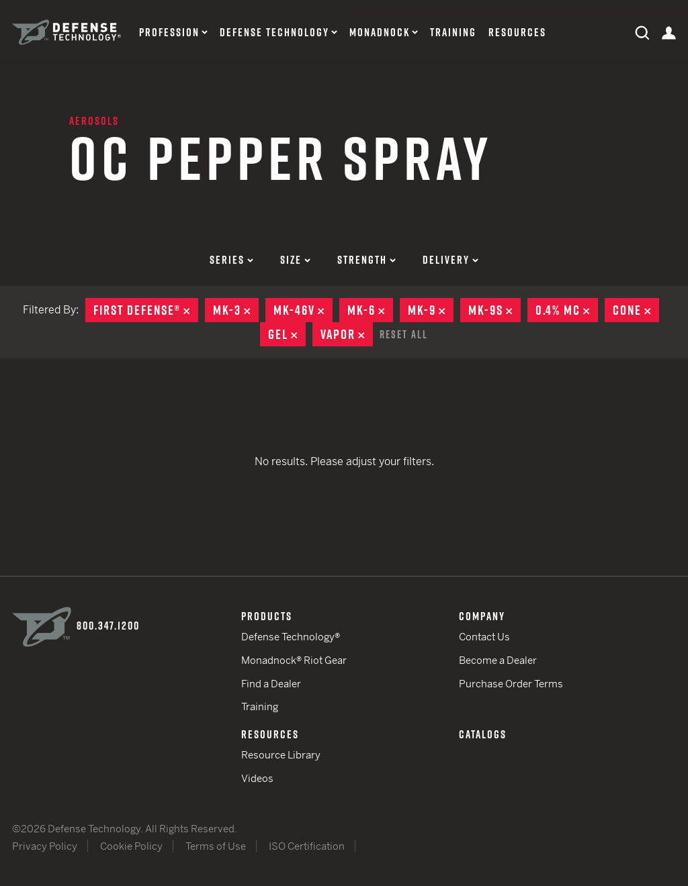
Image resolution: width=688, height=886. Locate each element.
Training (453, 32)
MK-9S (494, 310)
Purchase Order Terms (511, 683)
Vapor (346, 334)
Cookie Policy (131, 846)
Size (295, 260)
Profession (169, 32)
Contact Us (484, 636)
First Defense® (145, 310)
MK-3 (236, 310)
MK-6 (370, 310)
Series (231, 260)
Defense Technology (274, 32)
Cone (636, 310)
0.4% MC (566, 310)
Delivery (450, 260)
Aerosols (94, 121)
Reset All (404, 334)
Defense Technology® (290, 636)
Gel (287, 334)
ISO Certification (307, 846)
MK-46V (303, 310)
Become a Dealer (498, 660)
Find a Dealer (271, 683)
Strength (366, 260)
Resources (517, 32)
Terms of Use (215, 846)
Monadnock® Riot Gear (294, 660)
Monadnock (379, 32)
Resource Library (280, 754)
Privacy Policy (44, 846)
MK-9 (431, 310)
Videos (257, 778)
